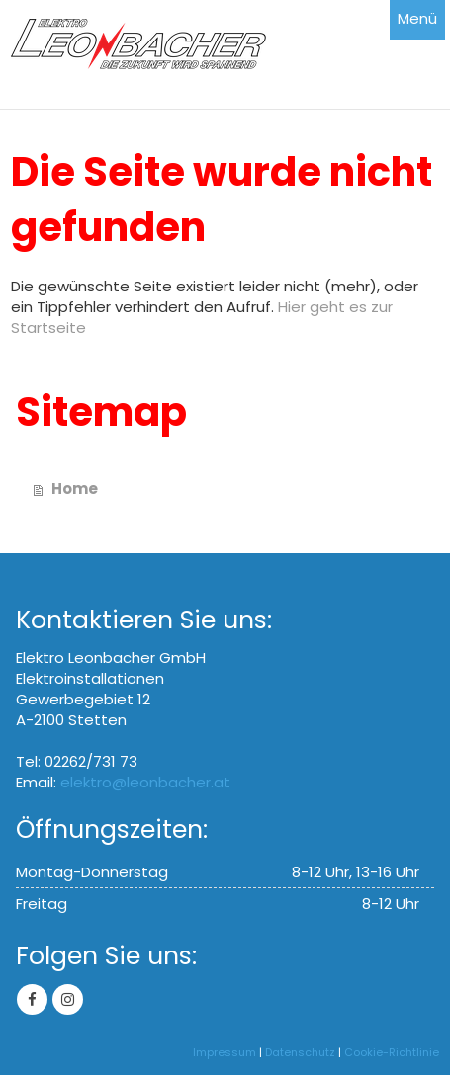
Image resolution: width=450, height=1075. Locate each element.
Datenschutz (300, 1052)
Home (74, 488)
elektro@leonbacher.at (145, 782)
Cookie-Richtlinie (391, 1052)
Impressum (224, 1052)
